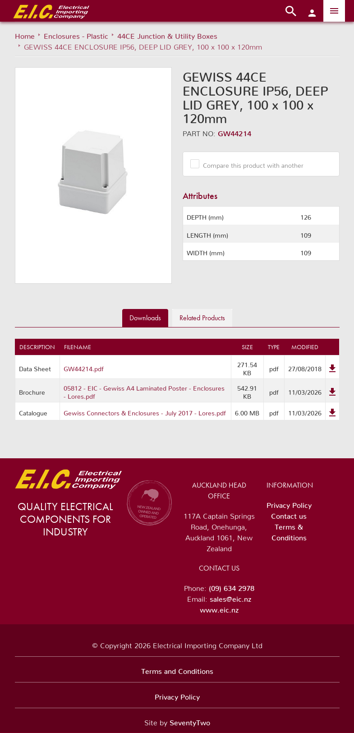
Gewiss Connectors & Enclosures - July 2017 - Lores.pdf (145, 411)
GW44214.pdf (84, 367)
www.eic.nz (219, 608)
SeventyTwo (190, 721)
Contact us (289, 514)
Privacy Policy (289, 503)
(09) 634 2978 (231, 586)
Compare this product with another (249, 163)
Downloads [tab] (145, 318)
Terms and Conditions (177, 669)
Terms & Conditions (289, 530)
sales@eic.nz (230, 597)
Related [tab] (202, 318)
